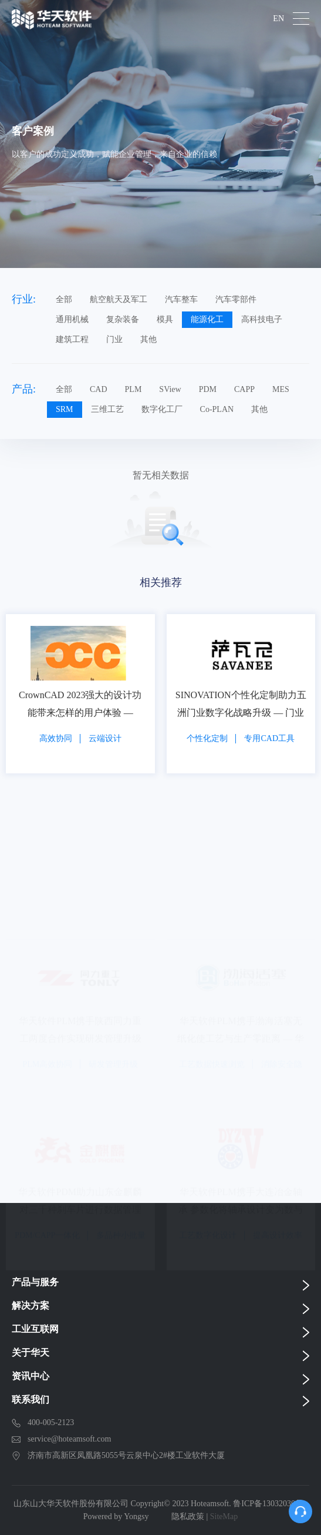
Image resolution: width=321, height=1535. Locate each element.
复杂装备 (122, 319)
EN (278, 19)
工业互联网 (35, 1329)
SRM (64, 409)
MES (280, 389)
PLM (133, 389)
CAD (98, 389)
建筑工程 (72, 339)
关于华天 (30, 1353)
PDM (208, 389)
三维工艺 (107, 409)
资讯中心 (30, 1376)
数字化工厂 (162, 409)
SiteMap (224, 1516)
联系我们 (30, 1400)
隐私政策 (187, 1516)
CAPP (244, 389)
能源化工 (207, 319)
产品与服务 (35, 1282)
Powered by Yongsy (116, 1516)
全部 (64, 299)
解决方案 (30, 1306)
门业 (114, 339)
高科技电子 (261, 319)
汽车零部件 (235, 299)
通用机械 (72, 319)
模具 (165, 319)
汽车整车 (181, 299)
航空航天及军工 (118, 299)
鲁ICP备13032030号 (268, 1503)
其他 (148, 339)
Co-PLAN (217, 409)
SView (170, 389)
